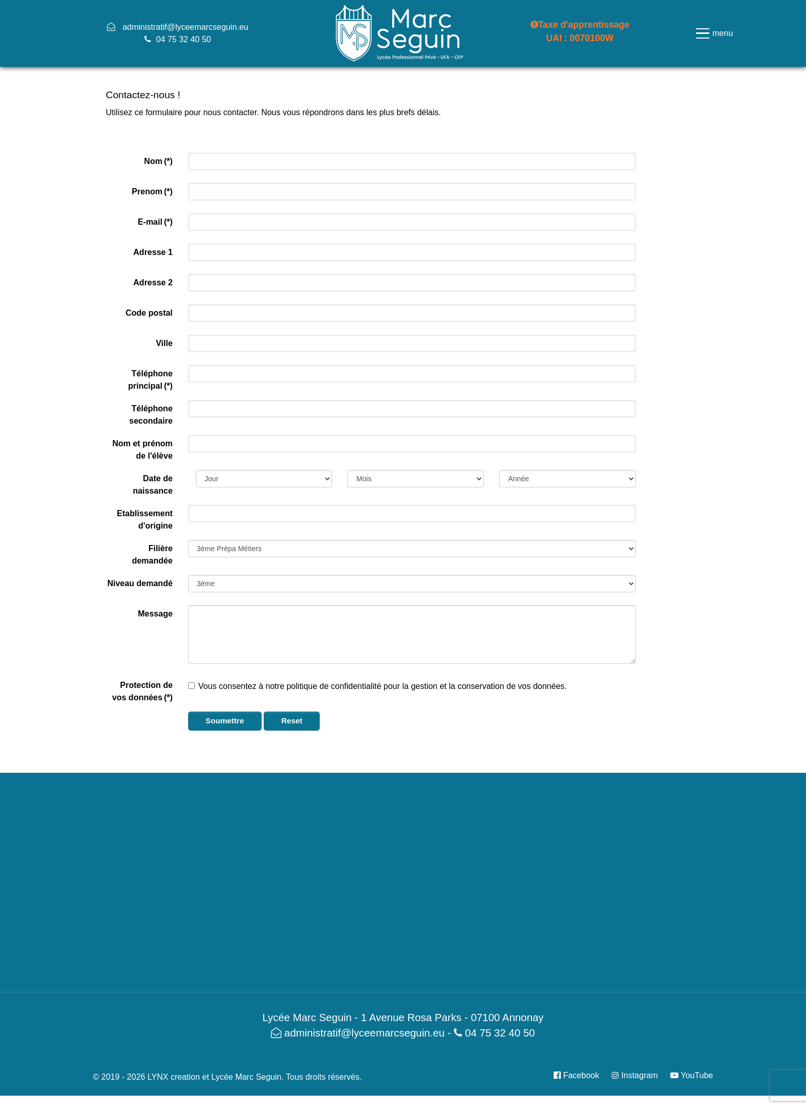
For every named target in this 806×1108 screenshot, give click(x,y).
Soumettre (226, 720)
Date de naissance (152, 484)
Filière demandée (152, 554)
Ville (164, 343)
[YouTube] (689, 1075)
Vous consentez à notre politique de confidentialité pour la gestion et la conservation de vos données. (377, 686)
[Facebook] (580, 1075)
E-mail (155, 221)
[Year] (567, 478)
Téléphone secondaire (150, 414)
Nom (158, 161)
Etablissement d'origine (144, 519)
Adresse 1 (153, 252)
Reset (294, 720)
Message (155, 613)
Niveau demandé (140, 583)
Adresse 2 (153, 282)
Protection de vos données (142, 691)
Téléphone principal (150, 379)
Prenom (152, 191)
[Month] (415, 478)
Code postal (149, 312)
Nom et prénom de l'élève (142, 449)
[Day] (264, 478)
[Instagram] (636, 1075)
